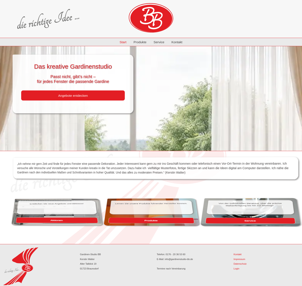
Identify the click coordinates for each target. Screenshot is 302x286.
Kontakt (176, 42)
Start (123, 42)
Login (236, 268)
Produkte (140, 42)
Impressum (239, 259)
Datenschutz (240, 263)
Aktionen (94, 219)
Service (159, 42)
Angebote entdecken (73, 95)
